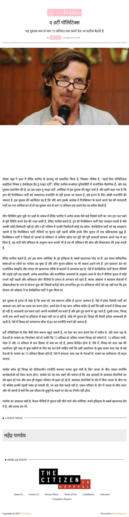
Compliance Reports (61, 499)
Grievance (105, 494)
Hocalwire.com (119, 513)
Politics (72, 12)
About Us (18, 494)
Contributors (88, 494)
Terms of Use (70, 494)
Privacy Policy (52, 494)
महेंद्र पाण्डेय (15, 435)
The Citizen (25, 513)
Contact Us (34, 494)
